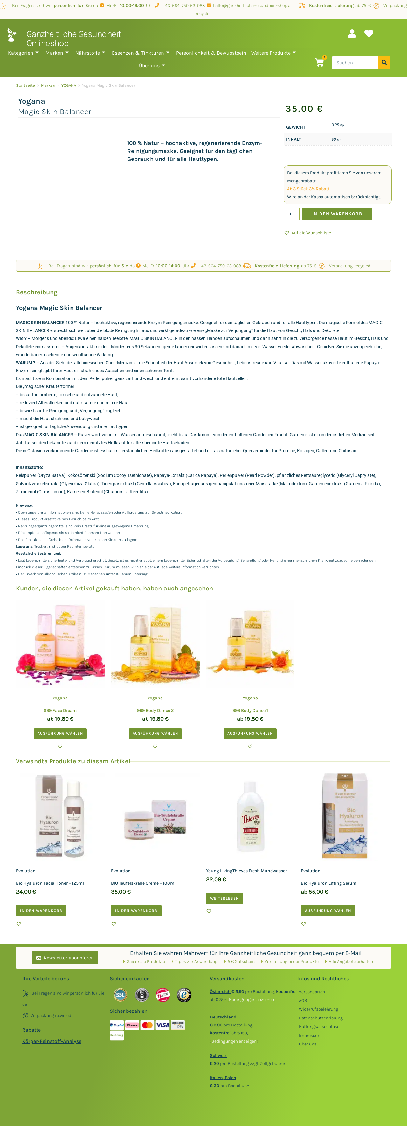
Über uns (152, 66)
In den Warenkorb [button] (41, 911)
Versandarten (312, 992)
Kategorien (23, 53)
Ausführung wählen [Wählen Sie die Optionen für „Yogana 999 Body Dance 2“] (155, 733)
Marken (57, 53)
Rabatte (31, 1030)
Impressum (310, 1035)
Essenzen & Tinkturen (140, 53)
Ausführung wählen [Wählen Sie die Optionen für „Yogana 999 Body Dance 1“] (250, 733)
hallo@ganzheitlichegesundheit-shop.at (251, 5)
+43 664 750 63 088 (180, 5)
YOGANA (68, 85)
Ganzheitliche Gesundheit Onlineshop (73, 38)
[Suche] (384, 62)
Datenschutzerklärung (321, 1018)
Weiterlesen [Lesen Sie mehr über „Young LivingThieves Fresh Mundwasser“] (224, 898)
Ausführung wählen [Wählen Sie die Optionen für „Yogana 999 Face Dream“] (60, 733)
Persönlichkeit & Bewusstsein (211, 53)
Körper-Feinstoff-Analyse (51, 1041)
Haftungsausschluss (319, 1026)
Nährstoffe (90, 53)
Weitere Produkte (273, 53)
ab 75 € (334, 5)
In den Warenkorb (337, 213)
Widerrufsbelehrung (318, 1009)
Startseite (25, 85)
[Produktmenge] (292, 214)
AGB (303, 1000)
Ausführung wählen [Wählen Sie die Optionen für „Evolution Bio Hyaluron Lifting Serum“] (328, 911)
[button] (307, 233)
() (251, 999)
